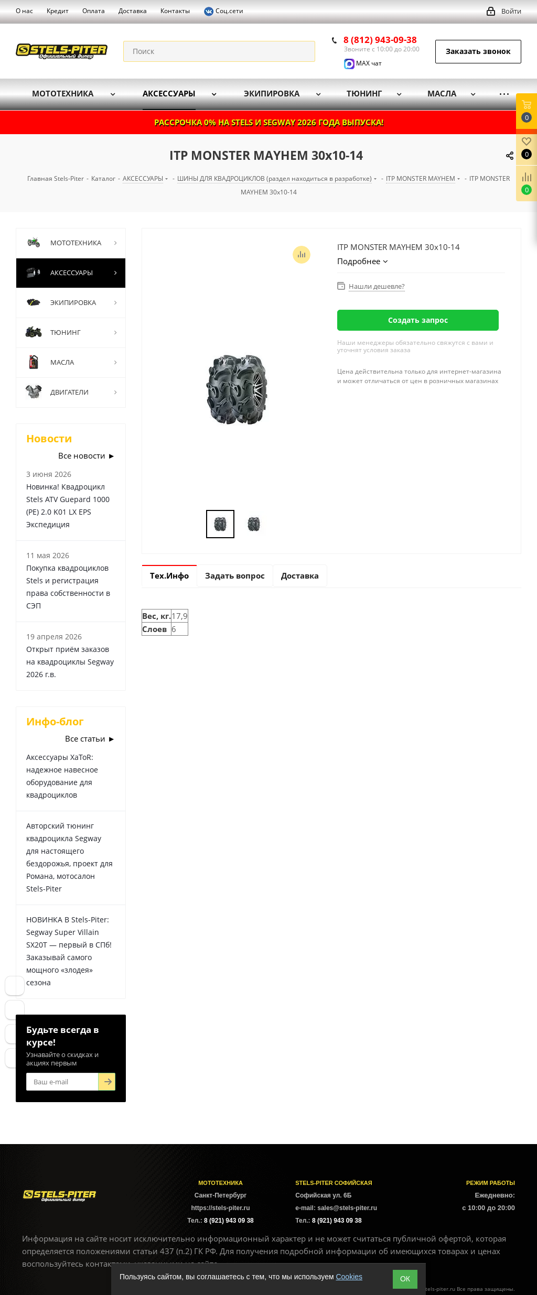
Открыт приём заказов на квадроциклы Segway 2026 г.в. (70, 661)
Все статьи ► (90, 738)
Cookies (349, 1276)
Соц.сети (223, 11)
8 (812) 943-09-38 (380, 40)
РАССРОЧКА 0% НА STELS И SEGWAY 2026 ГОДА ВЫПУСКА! (268, 122)
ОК (405, 1279)
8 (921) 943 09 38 (229, 1220)
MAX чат (363, 63)
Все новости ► (86, 455)
